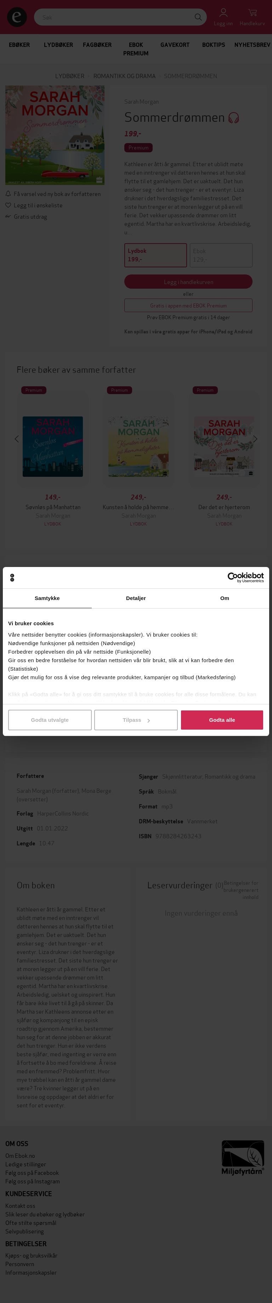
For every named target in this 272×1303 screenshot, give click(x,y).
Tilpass (136, 720)
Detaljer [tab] (136, 598)
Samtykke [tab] (47, 598)
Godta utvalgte (50, 720)
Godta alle (222, 720)
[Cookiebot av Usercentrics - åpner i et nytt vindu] (233, 577)
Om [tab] (224, 598)
